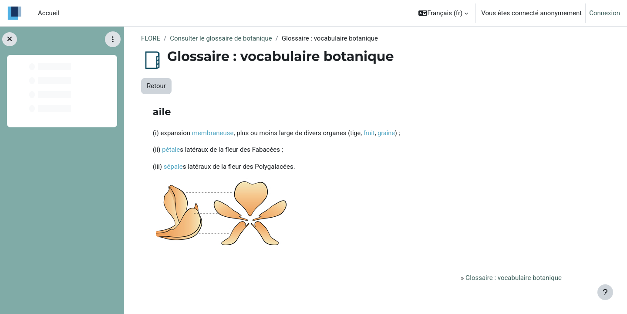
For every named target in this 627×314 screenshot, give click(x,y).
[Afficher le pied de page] (605, 292)
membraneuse (213, 133)
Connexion (604, 13)
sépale (173, 167)
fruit (369, 133)
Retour (156, 86)
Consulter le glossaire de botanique (221, 38)
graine (386, 133)
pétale (171, 150)
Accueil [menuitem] (48, 13)
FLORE (150, 38)
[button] (443, 13)
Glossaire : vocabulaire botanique (513, 278)
